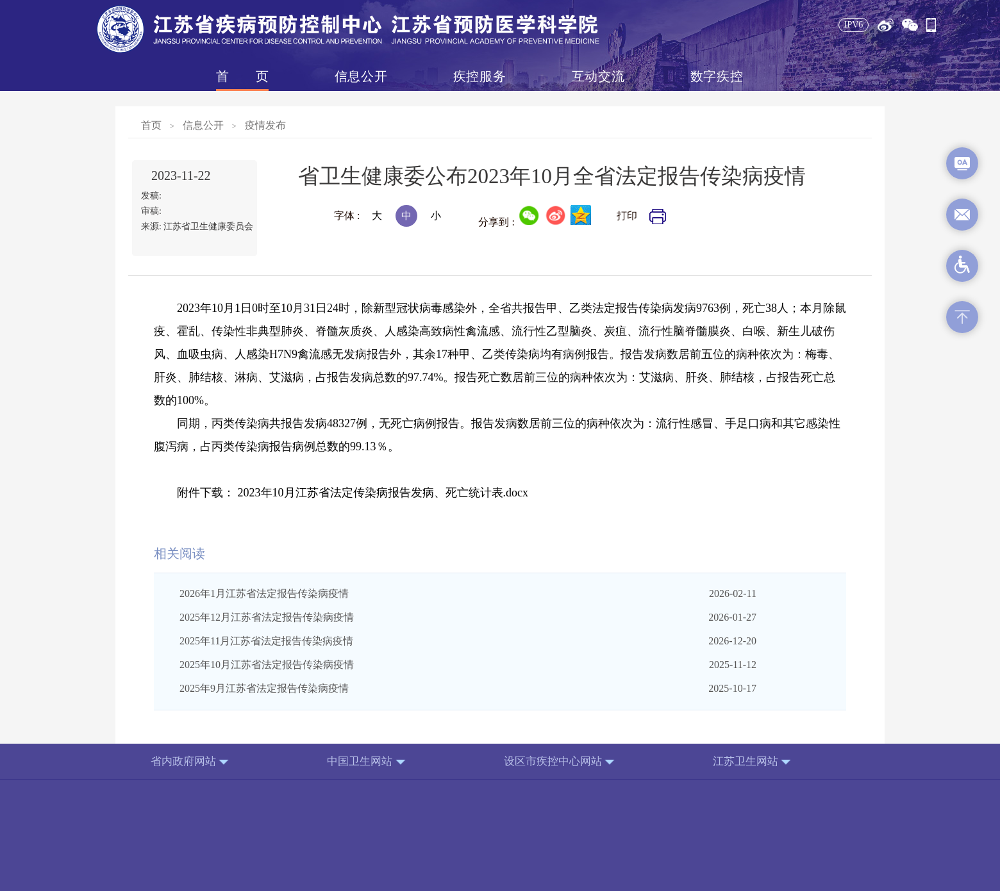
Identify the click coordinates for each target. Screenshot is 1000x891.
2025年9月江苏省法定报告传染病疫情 (264, 688)
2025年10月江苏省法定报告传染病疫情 (266, 664)
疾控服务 (479, 76)
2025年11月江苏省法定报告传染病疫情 (266, 640)
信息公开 (361, 76)
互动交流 (598, 76)
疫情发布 (265, 125)
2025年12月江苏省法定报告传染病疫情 (266, 617)
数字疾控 (716, 76)
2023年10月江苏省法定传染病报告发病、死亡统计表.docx (383, 492)
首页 (242, 76)
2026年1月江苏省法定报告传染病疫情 (264, 593)
